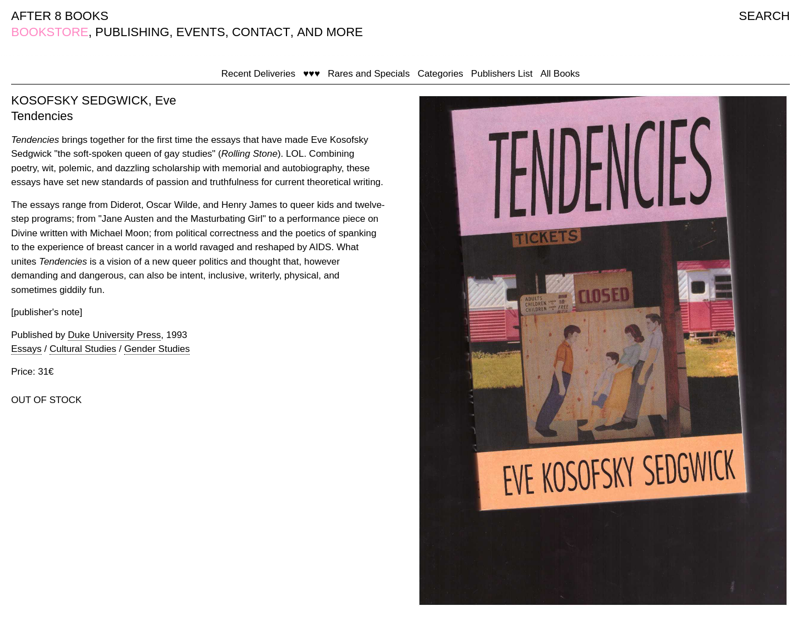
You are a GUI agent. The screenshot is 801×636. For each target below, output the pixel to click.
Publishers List (502, 73)
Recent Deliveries (258, 73)
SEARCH (764, 16)
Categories (440, 73)
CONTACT (261, 32)
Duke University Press (114, 335)
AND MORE (330, 32)
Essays (26, 349)
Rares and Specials (368, 73)
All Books (560, 73)
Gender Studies (157, 349)
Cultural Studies (83, 349)
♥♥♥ (311, 73)
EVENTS (200, 32)
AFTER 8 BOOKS (59, 16)
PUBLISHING (132, 32)
